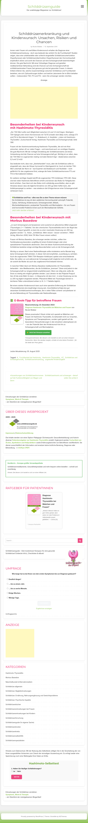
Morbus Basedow (12, 677)
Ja (13, 771)
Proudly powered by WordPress (32, 816)
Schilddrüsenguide (44, 6)
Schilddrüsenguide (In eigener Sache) (20, 722)
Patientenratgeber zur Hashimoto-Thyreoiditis (30, 440)
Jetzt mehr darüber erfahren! (23, 210)
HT (62, 357)
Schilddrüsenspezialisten (15, 740)
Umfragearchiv (11, 614)
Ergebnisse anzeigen (44, 608)
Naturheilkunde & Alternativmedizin (19, 682)
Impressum (10, 433)
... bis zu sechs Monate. (18, 588)
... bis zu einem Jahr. (17, 584)
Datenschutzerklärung (24, 433)
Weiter (16, 777)
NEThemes (63, 816)
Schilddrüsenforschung (14, 718)
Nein (18, 771)
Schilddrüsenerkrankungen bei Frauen (20, 709)
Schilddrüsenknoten (13, 727)
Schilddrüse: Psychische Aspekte (18, 700)
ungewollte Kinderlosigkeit (55, 359)
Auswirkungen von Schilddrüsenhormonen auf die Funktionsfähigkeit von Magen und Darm (26, 377)
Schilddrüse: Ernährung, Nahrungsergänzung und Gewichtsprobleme (32, 695)
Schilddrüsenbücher (13, 704)
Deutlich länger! (15, 579)
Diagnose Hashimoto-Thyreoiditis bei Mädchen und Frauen (48, 307)
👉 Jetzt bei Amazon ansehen (38, 332)
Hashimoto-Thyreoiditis (51, 357)
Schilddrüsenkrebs (13, 731)
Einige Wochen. (15, 593)
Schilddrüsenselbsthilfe (14, 736)
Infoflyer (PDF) (24, 448)
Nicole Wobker (37, 46)
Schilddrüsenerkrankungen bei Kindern (20, 713)
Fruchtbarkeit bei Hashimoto (30, 357)
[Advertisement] (44, 103)
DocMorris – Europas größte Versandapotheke (25, 463)
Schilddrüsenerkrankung (34, 359)
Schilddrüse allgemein (14, 686)
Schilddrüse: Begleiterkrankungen (18, 691)
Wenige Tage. (14, 598)
